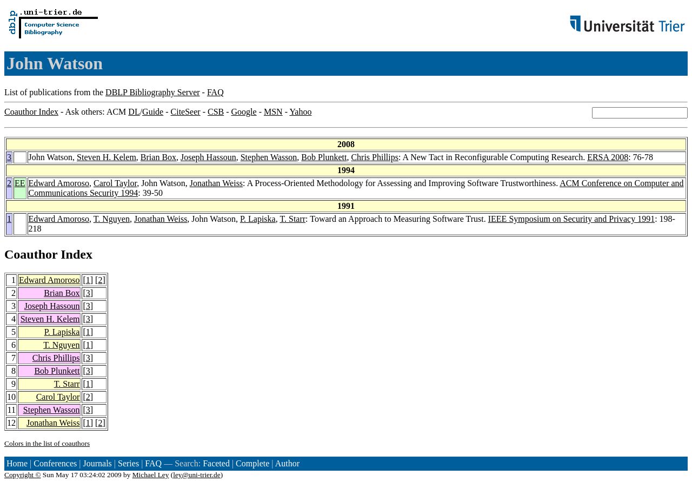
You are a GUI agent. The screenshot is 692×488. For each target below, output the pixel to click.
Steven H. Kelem (106, 157)
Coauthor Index (31, 111)
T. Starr (292, 218)
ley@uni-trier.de (196, 475)
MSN (273, 111)
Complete (252, 463)
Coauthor (30, 254)
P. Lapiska (258, 218)
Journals (97, 463)
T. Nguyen (112, 218)
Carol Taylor (115, 183)
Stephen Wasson (269, 157)
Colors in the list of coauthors (47, 443)
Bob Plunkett (324, 157)
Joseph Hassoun (208, 157)
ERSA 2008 (607, 157)
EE (20, 183)
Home (17, 463)
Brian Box (158, 157)
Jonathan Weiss (216, 183)
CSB (216, 111)
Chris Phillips (374, 157)
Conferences (55, 463)
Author (287, 463)
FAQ (215, 92)
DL (133, 111)
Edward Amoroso (59, 183)
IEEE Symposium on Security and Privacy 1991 (571, 218)
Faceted (216, 463)
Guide (152, 111)
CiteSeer (186, 111)
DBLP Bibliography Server (152, 92)
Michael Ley (150, 475)
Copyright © (22, 475)
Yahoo (300, 111)
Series (128, 463)
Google (244, 111)
